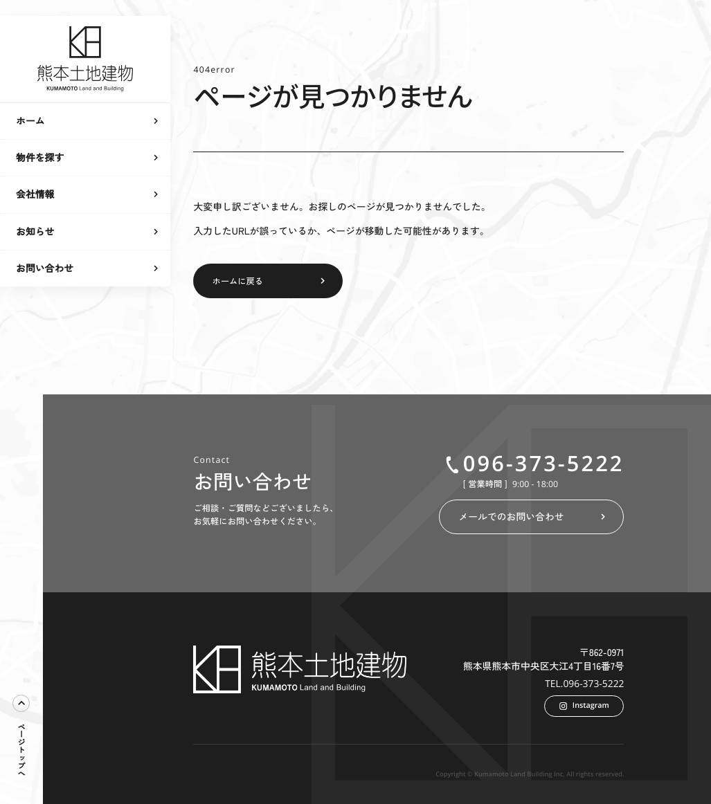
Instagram (584, 705)
